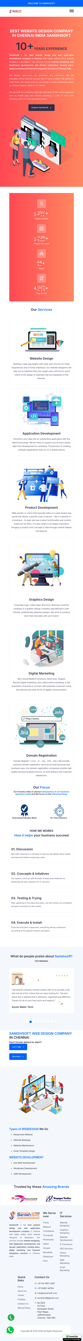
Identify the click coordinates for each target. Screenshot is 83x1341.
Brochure (18, 1056)
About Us (22, 1291)
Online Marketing (64, 1254)
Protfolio (22, 1299)
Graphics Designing (64, 1231)
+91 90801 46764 (45, 1288)
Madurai (47, 1227)
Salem (46, 1244)
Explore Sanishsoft (41, 107)
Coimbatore (48, 1231)
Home (20, 1286)
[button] (27, 1021)
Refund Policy (24, 1308)
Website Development (66, 1238)
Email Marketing (64, 1269)
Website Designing (64, 1224)
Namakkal (47, 1252)
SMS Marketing (64, 1261)
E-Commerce (66, 1244)
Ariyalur (46, 1248)
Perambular (48, 1239)
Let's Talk (18, 1047)
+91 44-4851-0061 (46, 1283)
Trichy (46, 1222)
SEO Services (66, 1248)
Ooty (45, 1261)
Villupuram (48, 1256)
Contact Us (23, 1303)
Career (21, 1295)
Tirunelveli (48, 1235)
